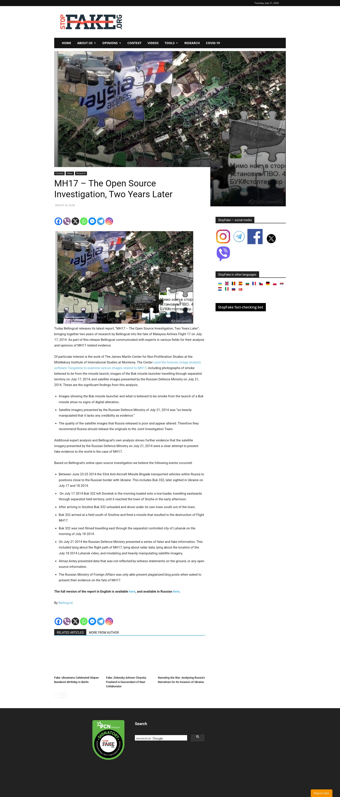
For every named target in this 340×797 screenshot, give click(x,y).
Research (192, 43)
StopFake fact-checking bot (240, 307)
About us (86, 43)
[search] (160, 738)
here (132, 591)
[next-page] (64, 695)
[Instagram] (109, 221)
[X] (75, 221)
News (70, 173)
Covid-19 (213, 43)
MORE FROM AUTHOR (104, 632)
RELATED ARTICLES (70, 632)
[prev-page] (57, 695)
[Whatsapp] (84, 221)
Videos (153, 43)
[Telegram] (101, 221)
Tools (171, 43)
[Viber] (67, 221)
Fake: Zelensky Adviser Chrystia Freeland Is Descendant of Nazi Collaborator (126, 682)
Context (135, 43)
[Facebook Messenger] (92, 221)
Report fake (321, 793)
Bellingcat (66, 603)
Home (66, 43)
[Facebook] (58, 221)
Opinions (111, 43)
